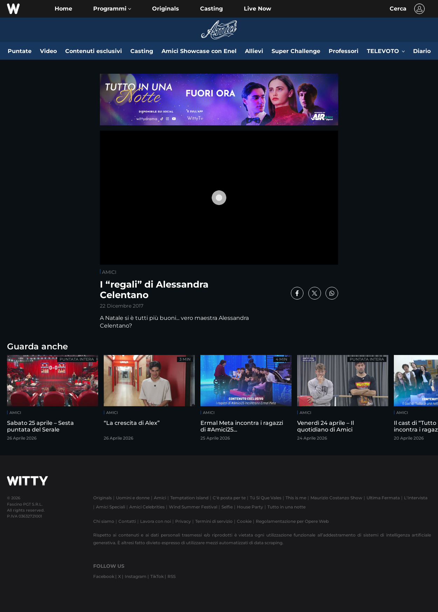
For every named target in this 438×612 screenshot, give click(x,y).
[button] (112, 9)
